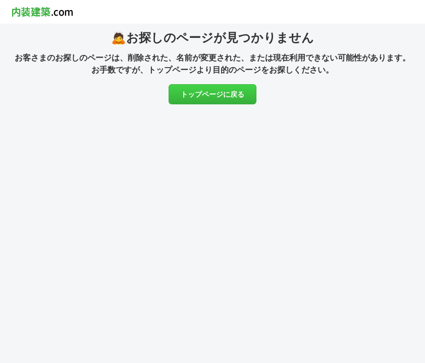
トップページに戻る (212, 94)
